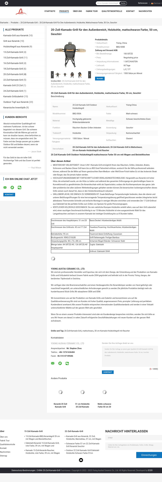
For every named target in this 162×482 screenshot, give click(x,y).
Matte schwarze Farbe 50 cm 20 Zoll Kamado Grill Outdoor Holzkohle (104, 405)
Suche (123, 3)
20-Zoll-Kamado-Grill (29, 23)
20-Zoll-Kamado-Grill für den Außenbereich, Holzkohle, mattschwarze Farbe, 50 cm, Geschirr (70, 84)
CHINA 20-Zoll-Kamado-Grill (48, 470)
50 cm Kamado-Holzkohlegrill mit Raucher (112, 331)
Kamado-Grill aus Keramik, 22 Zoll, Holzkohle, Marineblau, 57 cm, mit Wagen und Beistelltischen (83, 438)
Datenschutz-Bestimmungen (23, 470)
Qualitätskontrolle (112, 11)
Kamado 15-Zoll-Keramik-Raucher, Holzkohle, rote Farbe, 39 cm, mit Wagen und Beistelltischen (43, 452)
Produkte (64, 11)
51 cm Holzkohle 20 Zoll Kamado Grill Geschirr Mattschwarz (82, 405)
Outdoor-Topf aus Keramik (16, 102)
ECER (150, 470)
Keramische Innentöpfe (14, 107)
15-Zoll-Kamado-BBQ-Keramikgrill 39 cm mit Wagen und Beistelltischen (43, 437)
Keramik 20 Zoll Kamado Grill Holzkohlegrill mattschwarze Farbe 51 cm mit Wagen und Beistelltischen (60, 405)
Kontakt (130, 11)
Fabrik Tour (92, 11)
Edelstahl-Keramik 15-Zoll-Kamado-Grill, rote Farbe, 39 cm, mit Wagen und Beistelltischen (42, 445)
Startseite (49, 11)
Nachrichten (145, 11)
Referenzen (143, 3)
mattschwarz (87, 331)
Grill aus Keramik (11, 41)
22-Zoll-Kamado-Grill (13, 80)
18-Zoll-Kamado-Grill (13, 68)
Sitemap (3, 456)
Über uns (77, 11)
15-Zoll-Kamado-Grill (13, 57)
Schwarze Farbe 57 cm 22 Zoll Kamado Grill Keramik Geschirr (82, 445)
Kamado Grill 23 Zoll (13, 85)
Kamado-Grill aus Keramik (15, 35)
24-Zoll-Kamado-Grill (13, 91)
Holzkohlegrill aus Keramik (16, 46)
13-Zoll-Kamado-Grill (13, 52)
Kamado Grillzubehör (13, 96)
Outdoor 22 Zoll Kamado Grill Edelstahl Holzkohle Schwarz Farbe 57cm (82, 451)
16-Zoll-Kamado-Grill (13, 63)
